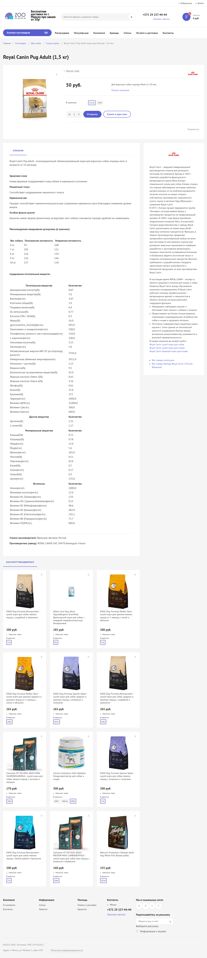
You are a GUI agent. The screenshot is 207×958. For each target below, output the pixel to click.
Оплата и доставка (147, 33)
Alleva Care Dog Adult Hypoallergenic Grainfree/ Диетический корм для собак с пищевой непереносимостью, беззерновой (68, 617)
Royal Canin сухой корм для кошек (167, 347)
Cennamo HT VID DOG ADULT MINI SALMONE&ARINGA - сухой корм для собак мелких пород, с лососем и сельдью (24, 778)
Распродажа (62, 33)
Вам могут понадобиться (20, 562)
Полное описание (120, 90)
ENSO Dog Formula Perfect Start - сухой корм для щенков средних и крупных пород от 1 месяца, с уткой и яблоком (24, 698)
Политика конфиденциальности (67, 950)
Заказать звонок (161, 18)
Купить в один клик (117, 114)
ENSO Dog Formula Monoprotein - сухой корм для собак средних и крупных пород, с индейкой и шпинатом (117, 698)
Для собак (36, 43)
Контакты (168, 33)
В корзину (92, 114)
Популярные (81, 33)
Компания (99, 33)
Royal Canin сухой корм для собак (167, 344)
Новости (43, 909)
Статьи (127, 33)
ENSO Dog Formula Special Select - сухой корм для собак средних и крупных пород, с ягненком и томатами (70, 698)
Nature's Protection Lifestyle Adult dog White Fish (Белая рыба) (117, 854)
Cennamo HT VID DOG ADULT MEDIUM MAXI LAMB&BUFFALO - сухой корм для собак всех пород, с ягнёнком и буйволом (71, 857)
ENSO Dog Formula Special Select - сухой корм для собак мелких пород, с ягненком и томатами (117, 776)
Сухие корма (53, 43)
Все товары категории (163, 360)
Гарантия (82, 909)
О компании (9, 905)
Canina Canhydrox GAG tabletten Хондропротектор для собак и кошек (69, 776)
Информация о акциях (153, 931)
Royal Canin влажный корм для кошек (169, 351)
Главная (7, 43)
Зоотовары (21, 43)
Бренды (114, 33)
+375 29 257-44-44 (155, 15)
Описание (18, 150)
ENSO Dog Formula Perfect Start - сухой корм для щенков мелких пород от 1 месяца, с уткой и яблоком (116, 616)
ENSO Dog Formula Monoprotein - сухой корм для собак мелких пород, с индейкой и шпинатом (23, 614)
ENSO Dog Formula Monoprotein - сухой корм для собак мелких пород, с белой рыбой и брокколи (23, 855)
